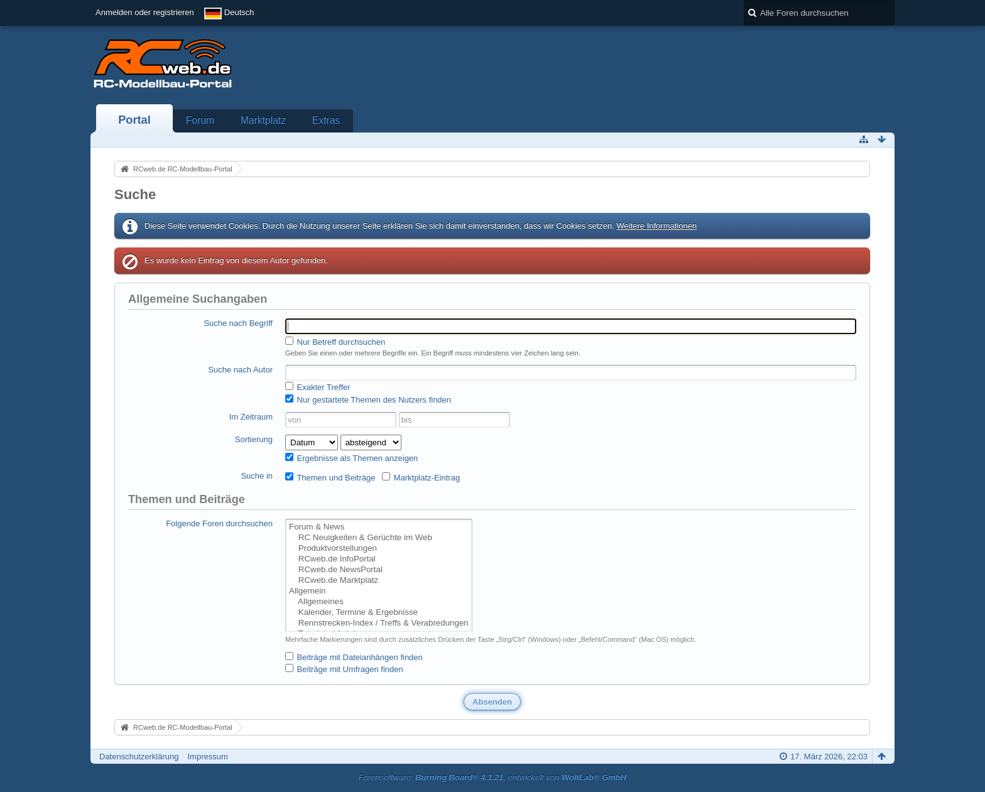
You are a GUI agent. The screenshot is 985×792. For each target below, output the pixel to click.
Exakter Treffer (318, 387)
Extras (326, 120)
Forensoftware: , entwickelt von (492, 777)
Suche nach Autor (240, 369)
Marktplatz (263, 120)
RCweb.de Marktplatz (379, 580)
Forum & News (379, 527)
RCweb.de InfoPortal (379, 559)
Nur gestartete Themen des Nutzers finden (368, 399)
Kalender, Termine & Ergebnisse (379, 612)
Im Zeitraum (251, 416)
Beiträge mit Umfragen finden (344, 669)
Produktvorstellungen (379, 548)
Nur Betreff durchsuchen (335, 342)
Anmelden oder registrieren (144, 12)
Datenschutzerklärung (138, 756)
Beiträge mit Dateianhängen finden (354, 657)
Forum (200, 120)
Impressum (207, 756)
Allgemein (379, 591)
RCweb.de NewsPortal (379, 570)
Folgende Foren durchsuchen (219, 523)
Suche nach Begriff (238, 323)
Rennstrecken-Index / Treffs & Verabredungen (379, 623)
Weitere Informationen (656, 226)
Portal (134, 120)
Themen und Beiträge (330, 477)
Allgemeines (379, 602)
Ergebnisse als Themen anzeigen (351, 458)
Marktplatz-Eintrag (421, 477)
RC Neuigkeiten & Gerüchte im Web (379, 538)
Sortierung (254, 439)
